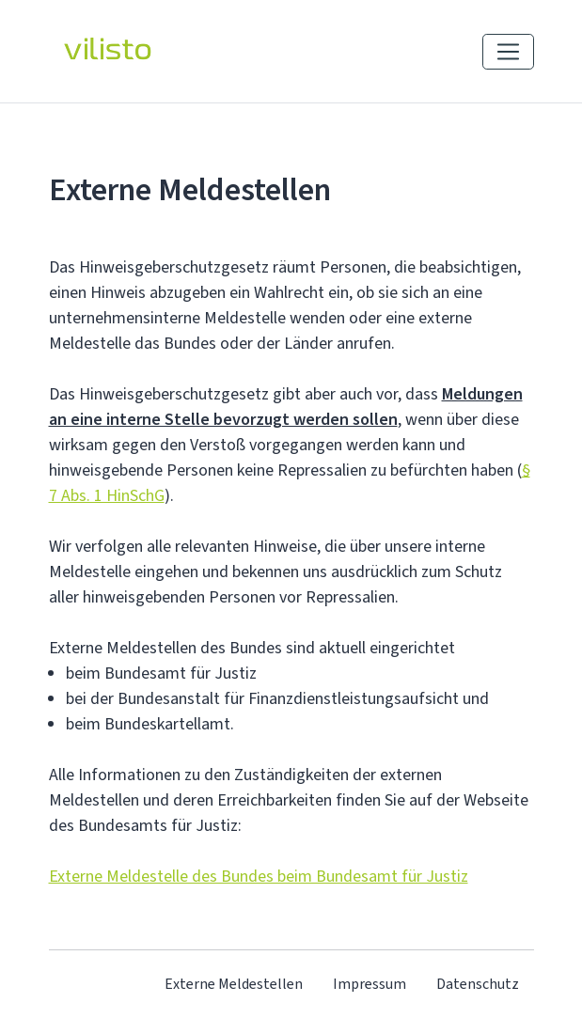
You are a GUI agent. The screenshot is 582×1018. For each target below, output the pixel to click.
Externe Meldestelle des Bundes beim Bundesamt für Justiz (258, 876)
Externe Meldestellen (234, 984)
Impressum (369, 984)
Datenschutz (477, 984)
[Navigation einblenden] (507, 52)
